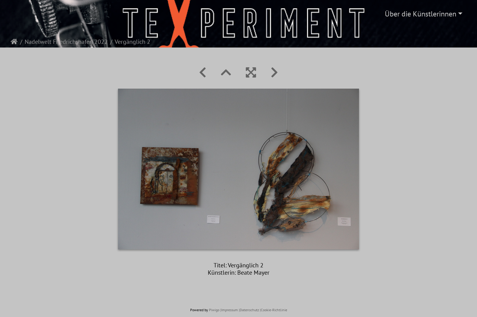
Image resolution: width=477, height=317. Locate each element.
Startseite (14, 41)
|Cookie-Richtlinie (273, 310)
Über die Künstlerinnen (420, 14)
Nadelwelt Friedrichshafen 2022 (66, 42)
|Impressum (229, 310)
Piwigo (214, 310)
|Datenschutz (249, 310)
